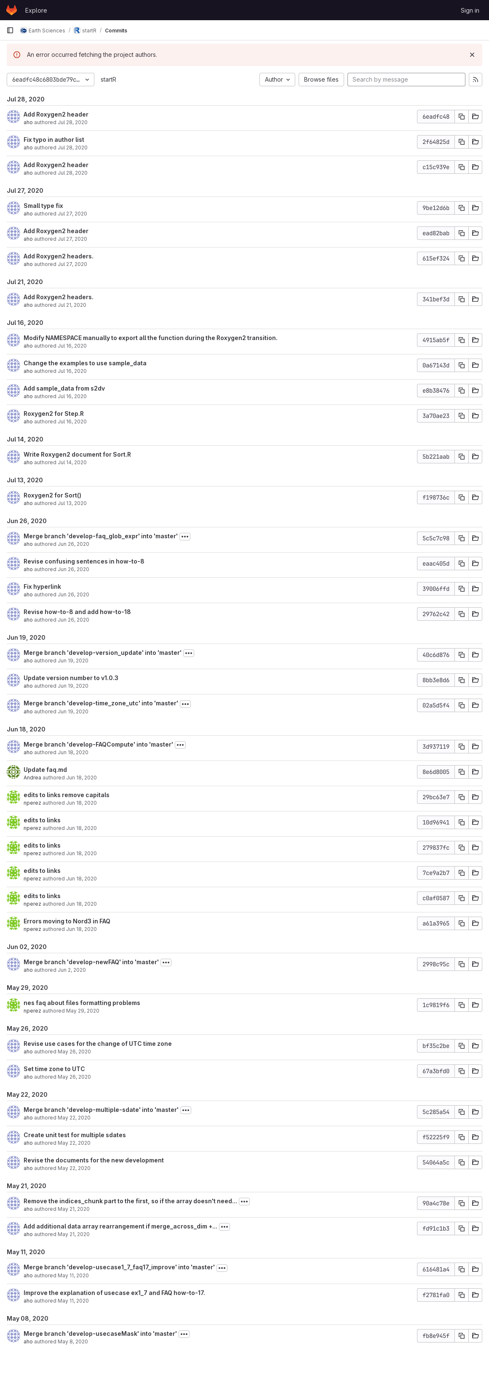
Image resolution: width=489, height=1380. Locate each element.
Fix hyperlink (42, 586)
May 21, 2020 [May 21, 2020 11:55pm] (74, 1209)
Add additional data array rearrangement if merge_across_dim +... (120, 1226)
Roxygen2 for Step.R (54, 413)
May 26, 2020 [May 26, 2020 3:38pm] (74, 1077)
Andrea (32, 777)
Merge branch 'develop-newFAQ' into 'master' (91, 961)
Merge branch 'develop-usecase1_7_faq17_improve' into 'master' (119, 1267)
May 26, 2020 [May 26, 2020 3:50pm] (74, 1051)
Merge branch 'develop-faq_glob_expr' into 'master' (101, 536)
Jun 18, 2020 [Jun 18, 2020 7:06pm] (81, 777)
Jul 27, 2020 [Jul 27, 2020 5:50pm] (72, 239)
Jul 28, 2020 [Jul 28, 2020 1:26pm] (73, 122)
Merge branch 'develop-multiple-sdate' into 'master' (101, 1109)
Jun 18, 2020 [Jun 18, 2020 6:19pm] (81, 878)
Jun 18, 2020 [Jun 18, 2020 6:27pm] (81, 828)
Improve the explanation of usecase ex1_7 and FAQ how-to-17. (114, 1292)
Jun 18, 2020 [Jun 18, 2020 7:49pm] (73, 752)
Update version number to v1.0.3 (71, 677)
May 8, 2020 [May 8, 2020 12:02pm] (73, 1341)
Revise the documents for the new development (94, 1160)
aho (28, 122)
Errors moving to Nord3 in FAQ (67, 921)
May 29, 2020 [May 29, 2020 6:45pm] (82, 1011)
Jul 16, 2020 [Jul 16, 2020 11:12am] (72, 421)
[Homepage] (12, 10)
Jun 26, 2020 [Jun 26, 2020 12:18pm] (73, 620)
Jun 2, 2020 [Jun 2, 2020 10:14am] (72, 970)
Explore (36, 10)
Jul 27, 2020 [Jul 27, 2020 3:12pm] (72, 264)
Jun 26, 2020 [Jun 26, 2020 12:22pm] (73, 594)
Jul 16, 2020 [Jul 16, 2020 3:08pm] (72, 346)
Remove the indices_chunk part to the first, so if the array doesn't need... (130, 1201)
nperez (32, 803)
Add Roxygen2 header (56, 114)
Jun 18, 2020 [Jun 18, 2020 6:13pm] (81, 929)
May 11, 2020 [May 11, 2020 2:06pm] (73, 1301)
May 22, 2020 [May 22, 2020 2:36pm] (74, 1168)
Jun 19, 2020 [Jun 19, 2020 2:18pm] (73, 686)
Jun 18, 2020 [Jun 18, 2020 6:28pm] (81, 803)
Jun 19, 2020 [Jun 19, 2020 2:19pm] (73, 660)
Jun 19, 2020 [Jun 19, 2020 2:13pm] (73, 711)
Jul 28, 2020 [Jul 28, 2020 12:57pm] (73, 173)
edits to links (42, 820)
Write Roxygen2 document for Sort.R (77, 454)
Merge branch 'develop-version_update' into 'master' (103, 652)
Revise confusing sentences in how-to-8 (84, 561)
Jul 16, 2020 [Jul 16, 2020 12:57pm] (72, 371)
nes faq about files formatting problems (82, 1002)
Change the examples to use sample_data (85, 363)
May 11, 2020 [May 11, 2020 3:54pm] (73, 1275)
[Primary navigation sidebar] (10, 30)
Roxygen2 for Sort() (52, 495)
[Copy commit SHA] (461, 116)
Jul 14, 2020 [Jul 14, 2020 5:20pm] (72, 462)
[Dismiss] (472, 55)
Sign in (470, 10)
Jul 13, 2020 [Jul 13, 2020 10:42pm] (72, 503)
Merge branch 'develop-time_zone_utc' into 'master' (101, 703)
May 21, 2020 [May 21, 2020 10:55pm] (74, 1234)
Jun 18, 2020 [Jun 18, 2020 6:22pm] (81, 853)
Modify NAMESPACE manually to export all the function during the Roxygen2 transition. (151, 337)
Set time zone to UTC (54, 1068)
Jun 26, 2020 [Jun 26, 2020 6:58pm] (73, 544)
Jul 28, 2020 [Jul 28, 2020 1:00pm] (73, 147)
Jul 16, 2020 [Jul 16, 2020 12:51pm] (72, 396)
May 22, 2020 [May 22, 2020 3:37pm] (74, 1117)
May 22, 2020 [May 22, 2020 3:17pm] (74, 1143)
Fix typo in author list (54, 139)
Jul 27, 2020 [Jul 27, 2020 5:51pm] (72, 213)
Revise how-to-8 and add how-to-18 (77, 611)
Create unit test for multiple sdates (75, 1134)
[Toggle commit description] (184, 536)
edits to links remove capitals (67, 794)
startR (108, 79)
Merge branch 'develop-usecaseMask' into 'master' (100, 1333)
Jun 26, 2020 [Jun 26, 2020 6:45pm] (73, 569)
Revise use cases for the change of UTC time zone (98, 1043)
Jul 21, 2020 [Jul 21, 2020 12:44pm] (72, 305)
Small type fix (43, 205)
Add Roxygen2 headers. (59, 256)
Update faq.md (45, 769)
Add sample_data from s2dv (64, 388)
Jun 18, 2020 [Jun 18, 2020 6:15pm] (81, 904)
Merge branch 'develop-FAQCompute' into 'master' (98, 744)
